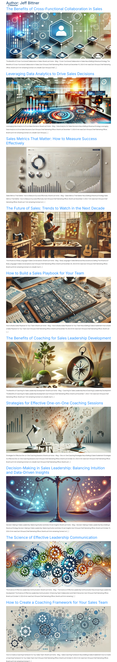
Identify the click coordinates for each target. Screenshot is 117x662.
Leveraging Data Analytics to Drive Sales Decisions (50, 73)
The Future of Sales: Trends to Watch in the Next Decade (55, 208)
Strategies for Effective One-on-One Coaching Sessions (54, 403)
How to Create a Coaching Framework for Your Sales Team (57, 602)
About (102, 5)
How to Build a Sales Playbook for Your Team (45, 273)
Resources (94, 5)
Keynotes (84, 5)
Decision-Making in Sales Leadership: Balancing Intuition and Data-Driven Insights (55, 470)
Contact (107, 5)
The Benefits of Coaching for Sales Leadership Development (58, 338)
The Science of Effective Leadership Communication (51, 537)
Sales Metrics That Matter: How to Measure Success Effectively (51, 140)
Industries (60, 5)
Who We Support (72, 5)
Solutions (50, 5)
